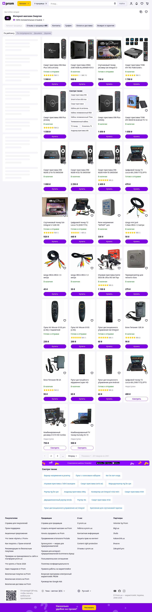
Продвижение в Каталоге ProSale (55, 538)
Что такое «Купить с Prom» (16, 538)
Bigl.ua (116, 528)
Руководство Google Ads (51, 581)
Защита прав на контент (87, 538)
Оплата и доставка (84, 25)
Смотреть (136, 399)
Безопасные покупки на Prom (18, 574)
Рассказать (89, 607)
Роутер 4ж (81, 500)
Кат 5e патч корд (113, 475)
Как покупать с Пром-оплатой (18, 543)
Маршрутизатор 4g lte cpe (120, 483)
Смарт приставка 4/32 (101, 500)
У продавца (40, 3)
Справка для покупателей (16, 523)
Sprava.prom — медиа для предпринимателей (52, 544)
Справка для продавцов (51, 523)
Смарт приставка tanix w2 (92, 483)
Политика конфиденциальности (55, 564)
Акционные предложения (16, 533)
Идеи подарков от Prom (15, 569)
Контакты (56, 25)
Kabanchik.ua (119, 538)
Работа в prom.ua (84, 528)
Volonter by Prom (120, 523)
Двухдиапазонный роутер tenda (58, 500)
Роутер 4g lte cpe (51, 491)
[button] (55, 84)
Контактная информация (88, 533)
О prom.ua (81, 523)
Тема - (51, 591)
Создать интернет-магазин (52, 528)
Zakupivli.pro (118, 548)
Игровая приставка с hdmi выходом (59, 483)
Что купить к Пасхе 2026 (15, 564)
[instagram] (124, 590)
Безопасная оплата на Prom (17, 579)
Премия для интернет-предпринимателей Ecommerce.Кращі (57, 552)
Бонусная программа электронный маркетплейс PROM (56, 575)
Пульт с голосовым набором (88, 475)
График (68, 25)
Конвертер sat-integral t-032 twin (105, 491)
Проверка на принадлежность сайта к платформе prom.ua (21, 557)
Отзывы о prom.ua (85, 548)
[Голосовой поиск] (115, 3)
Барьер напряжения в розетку (57, 475)
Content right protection (87, 543)
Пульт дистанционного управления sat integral (64, 508)
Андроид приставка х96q (75, 491)
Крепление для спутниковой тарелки (106, 508)
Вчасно (116, 543)
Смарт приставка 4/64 (134, 491)
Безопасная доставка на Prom (18, 584)
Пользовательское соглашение (54, 558)
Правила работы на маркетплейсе (56, 569)
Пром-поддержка (12, 528)
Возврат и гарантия (105, 25)
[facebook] (119, 590)
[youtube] (114, 590)
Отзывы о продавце (37, 25)
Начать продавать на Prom (52, 533)
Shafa (115, 533)
